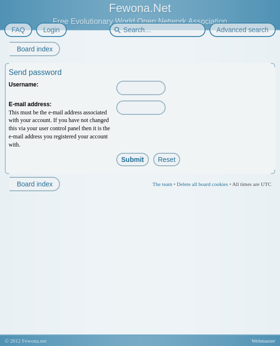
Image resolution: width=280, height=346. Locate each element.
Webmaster (263, 341)
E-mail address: (30, 104)
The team (162, 184)
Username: (23, 84)
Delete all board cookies (202, 184)
